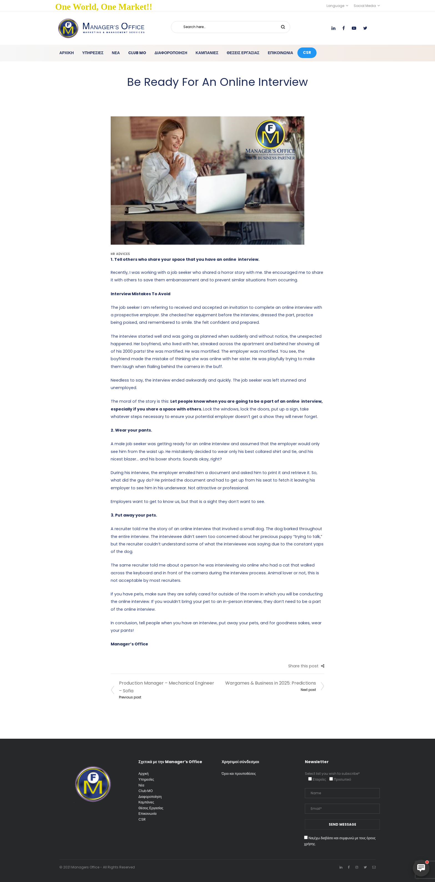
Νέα (141, 785)
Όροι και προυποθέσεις (239, 773)
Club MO (145, 790)
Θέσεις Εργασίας (150, 808)
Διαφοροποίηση (150, 796)
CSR (142, 819)
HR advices (120, 254)
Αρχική (143, 773)
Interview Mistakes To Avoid (140, 294)
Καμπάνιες (146, 802)
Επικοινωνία (147, 813)
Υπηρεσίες (146, 779)
